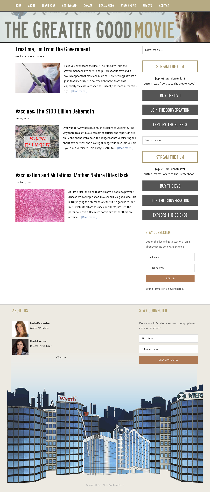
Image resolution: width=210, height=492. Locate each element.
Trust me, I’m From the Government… (54, 48)
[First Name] (170, 257)
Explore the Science (170, 124)
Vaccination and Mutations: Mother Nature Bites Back (71, 174)
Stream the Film (170, 66)
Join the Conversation (170, 110)
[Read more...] (79, 91)
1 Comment (38, 56)
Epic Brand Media (116, 485)
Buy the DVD (170, 95)
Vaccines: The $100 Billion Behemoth (54, 110)
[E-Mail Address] (170, 268)
